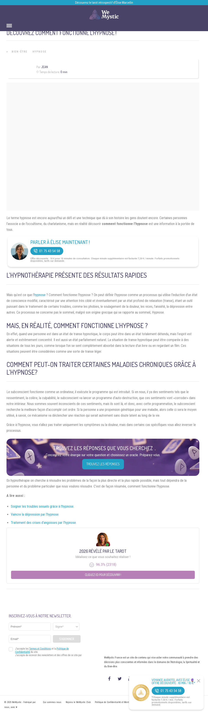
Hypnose (39, 51)
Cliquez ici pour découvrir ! (103, 575)
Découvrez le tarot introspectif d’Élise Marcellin (104, 2)
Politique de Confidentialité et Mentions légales (118, 702)
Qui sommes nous (52, 702)
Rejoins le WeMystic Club (78, 702)
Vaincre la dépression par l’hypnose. (35, 514)
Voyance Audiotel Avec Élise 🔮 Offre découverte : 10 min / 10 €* (173, 682)
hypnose (40, 295)
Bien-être (19, 51)
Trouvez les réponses (103, 464)
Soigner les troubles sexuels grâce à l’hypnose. (42, 506)
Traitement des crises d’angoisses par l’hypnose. (43, 523)
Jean (44, 67)
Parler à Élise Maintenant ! (60, 242)
